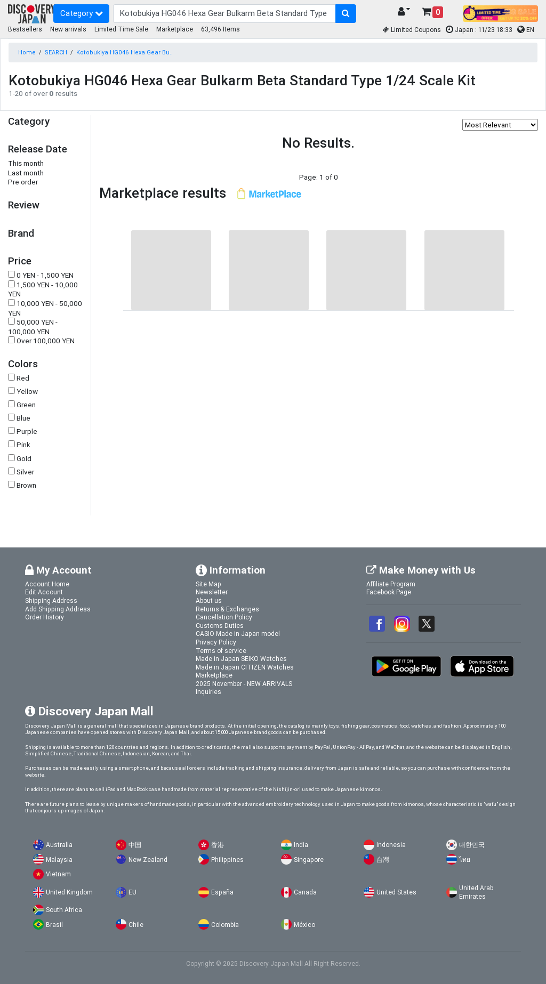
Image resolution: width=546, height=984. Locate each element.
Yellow (27, 391)
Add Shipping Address (58, 609)
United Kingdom (69, 892)
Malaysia (59, 860)
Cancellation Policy (224, 617)
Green (26, 404)
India (301, 845)
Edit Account (44, 592)
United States (396, 892)
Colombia (225, 925)
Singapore (309, 860)
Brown (26, 485)
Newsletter (212, 592)
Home (27, 52)
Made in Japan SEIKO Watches (241, 659)
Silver (25, 472)
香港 (217, 845)
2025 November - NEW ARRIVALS (244, 684)
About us (209, 600)
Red (23, 378)
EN (525, 30)
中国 (135, 845)
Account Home (47, 584)
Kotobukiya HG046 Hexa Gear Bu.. (124, 52)
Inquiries (208, 692)
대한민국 (472, 845)
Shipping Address (51, 600)
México (304, 925)
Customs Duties (220, 626)
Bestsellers (25, 29)
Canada (305, 892)
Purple (27, 431)
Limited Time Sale (121, 29)
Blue (23, 418)
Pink (23, 444)
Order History (44, 617)
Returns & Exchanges (227, 609)
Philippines (227, 860)
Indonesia (391, 845)
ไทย (464, 860)
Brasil (54, 925)
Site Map (208, 584)
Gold (24, 458)
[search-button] (345, 13)
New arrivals (68, 29)
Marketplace (174, 29)
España (222, 892)
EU (132, 892)
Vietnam (58, 874)
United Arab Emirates (476, 892)
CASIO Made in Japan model (238, 634)
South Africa (64, 910)
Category (81, 13)
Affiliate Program (390, 584)
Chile (136, 925)
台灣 (382, 860)
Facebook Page (388, 592)
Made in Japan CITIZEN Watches (245, 667)
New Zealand (148, 860)
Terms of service (221, 651)
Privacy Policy (216, 642)
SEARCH (56, 52)
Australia (59, 845)
